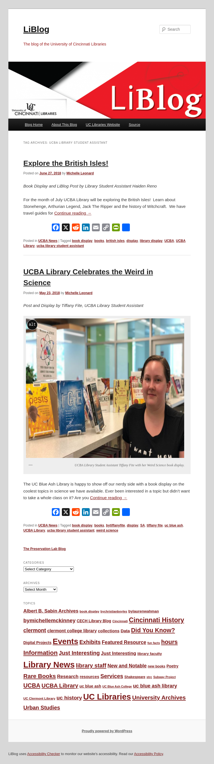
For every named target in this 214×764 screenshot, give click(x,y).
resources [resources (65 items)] (89, 676)
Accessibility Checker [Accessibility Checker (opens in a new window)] (43, 754)
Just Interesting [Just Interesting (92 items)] (118, 653)
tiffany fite (155, 525)
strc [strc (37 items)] (149, 677)
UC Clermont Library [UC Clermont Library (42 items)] (39, 698)
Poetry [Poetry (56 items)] (172, 666)
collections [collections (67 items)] (108, 631)
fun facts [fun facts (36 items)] (153, 643)
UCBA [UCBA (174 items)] (31, 685)
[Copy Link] (106, 229)
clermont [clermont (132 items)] (34, 630)
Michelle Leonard (80, 173)
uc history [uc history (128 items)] (69, 698)
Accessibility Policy (148, 754)
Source (134, 124)
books (99, 241)
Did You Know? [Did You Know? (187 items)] (153, 630)
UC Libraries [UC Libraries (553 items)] (107, 696)
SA (142, 525)
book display (82, 241)
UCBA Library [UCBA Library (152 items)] (60, 686)
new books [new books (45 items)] (156, 666)
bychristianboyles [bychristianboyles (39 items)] (114, 611)
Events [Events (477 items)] (65, 641)
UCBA (169, 241)
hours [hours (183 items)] (169, 642)
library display (151, 241)
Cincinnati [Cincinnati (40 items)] (120, 621)
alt (32, 324)
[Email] (96, 229)
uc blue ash (174, 525)
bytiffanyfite (115, 525)
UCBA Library (34, 530)
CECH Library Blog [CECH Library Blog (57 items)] (94, 621)
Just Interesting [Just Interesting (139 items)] (79, 653)
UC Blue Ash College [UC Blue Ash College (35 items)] (117, 686)
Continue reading (72, 213)
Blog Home (34, 124)
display (132, 241)
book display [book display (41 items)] (89, 611)
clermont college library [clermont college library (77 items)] (72, 630)
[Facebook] (56, 229)
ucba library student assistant (60, 246)
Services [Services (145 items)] (111, 676)
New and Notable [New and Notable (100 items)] (127, 666)
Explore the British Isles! (65, 163)
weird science (107, 530)
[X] (66, 229)
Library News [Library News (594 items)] (49, 664)
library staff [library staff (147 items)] (91, 665)
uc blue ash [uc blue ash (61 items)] (90, 686)
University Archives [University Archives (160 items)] (159, 697)
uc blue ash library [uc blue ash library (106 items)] (155, 686)
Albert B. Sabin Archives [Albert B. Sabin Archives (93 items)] (51, 611)
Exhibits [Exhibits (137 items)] (90, 642)
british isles (115, 241)
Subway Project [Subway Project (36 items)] (164, 677)
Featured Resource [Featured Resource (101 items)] (124, 642)
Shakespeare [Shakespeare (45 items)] (134, 677)
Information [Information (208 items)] (40, 652)
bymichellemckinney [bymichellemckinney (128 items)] (49, 620)
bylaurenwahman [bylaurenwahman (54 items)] (143, 611)
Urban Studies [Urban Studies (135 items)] (41, 708)
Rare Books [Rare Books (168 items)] (39, 676)
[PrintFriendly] (116, 229)
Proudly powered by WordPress (107, 731)
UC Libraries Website (103, 124)
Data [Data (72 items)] (125, 630)
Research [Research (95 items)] (68, 676)
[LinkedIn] (86, 229)
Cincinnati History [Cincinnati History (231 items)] (156, 620)
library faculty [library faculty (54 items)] (149, 654)
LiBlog (36, 29)
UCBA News (47, 241)
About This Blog (64, 124)
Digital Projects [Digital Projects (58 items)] (37, 642)
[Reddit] (76, 229)
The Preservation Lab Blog (44, 549)
